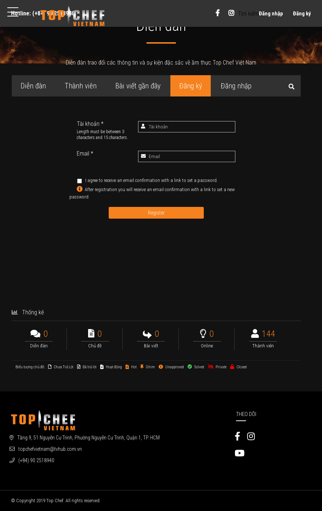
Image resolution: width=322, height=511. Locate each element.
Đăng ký (302, 13)
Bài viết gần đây (137, 85)
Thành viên (81, 85)
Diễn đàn (33, 85)
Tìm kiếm (248, 13)
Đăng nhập (271, 13)
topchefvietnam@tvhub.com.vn (50, 449)
